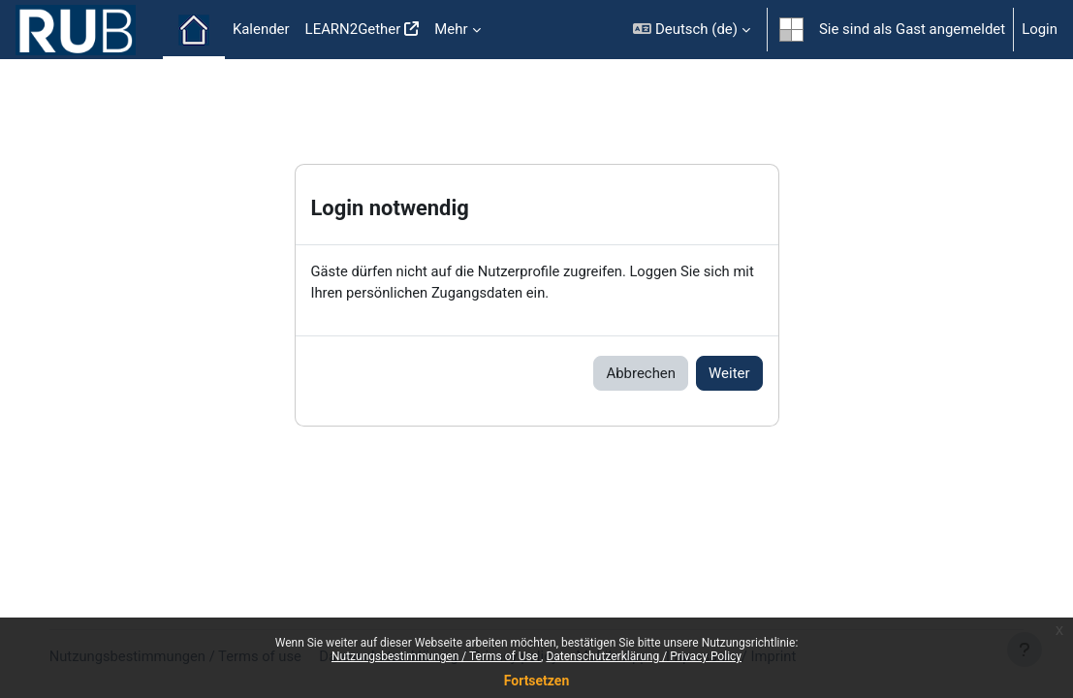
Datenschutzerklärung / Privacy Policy (644, 656)
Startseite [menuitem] (194, 30)
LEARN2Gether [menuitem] (353, 29)
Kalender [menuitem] (261, 29)
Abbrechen (641, 373)
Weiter (729, 373)
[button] (691, 29)
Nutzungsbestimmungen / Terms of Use (436, 656)
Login (1039, 29)
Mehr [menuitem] (450, 29)
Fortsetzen (537, 680)
